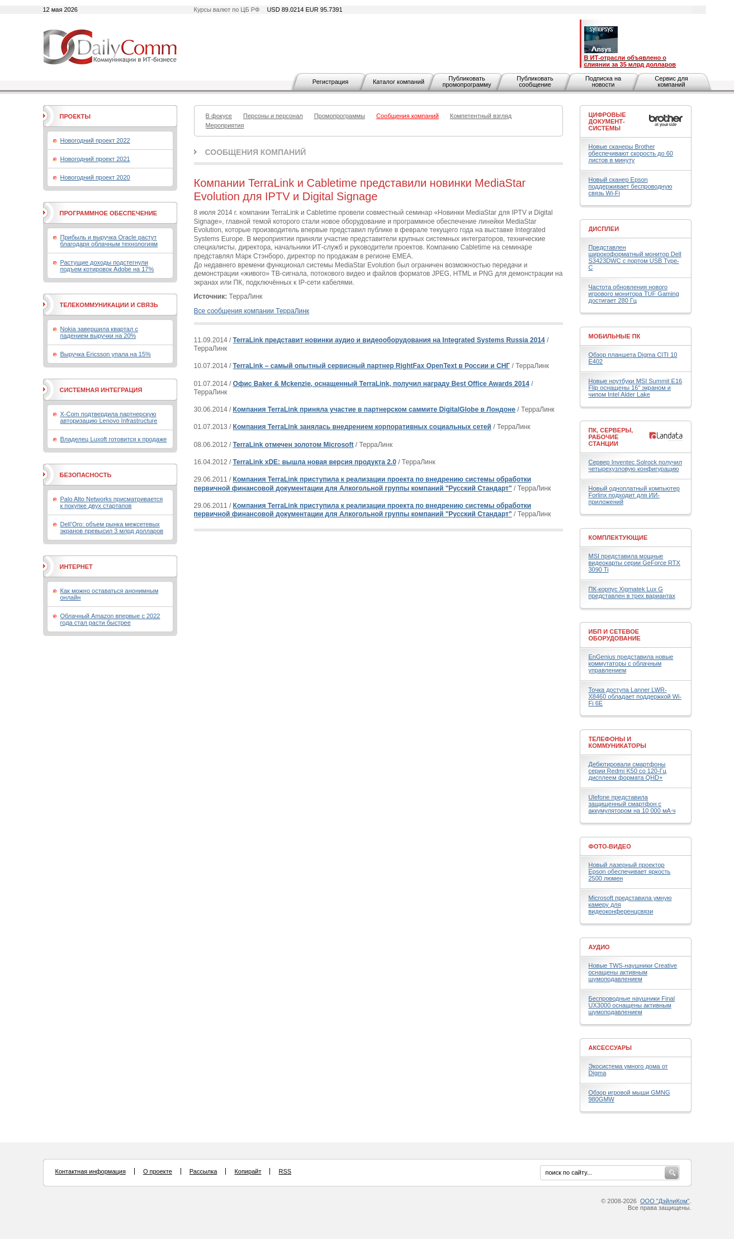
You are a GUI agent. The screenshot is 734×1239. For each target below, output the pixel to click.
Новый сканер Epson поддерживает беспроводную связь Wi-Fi (631, 186)
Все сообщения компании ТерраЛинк (252, 311)
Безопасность (86, 475)
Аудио (599, 947)
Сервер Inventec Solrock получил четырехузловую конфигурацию (636, 465)
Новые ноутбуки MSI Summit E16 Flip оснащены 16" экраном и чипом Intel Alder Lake (636, 388)
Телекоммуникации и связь (109, 304)
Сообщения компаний (255, 152)
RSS (284, 1171)
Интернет (76, 566)
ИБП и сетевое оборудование (615, 635)
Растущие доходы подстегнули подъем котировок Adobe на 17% (107, 265)
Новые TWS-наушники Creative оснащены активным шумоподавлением (633, 972)
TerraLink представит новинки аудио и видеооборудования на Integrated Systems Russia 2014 (389, 340)
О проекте (157, 1171)
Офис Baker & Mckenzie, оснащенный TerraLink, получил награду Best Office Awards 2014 (381, 384)
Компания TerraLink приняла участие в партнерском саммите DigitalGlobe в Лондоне (374, 409)
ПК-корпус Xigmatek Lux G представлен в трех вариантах (632, 592)
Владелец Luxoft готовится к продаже (113, 439)
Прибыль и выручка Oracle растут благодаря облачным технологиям (109, 240)
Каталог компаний (398, 81)
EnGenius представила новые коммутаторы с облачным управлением (631, 663)
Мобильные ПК (615, 336)
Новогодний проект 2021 (95, 159)
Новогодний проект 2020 (95, 177)
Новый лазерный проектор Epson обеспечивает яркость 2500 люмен (630, 871)
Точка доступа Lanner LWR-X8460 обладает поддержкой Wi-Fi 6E (635, 696)
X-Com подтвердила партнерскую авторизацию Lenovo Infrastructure (109, 417)
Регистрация (330, 81)
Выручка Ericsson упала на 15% (105, 354)
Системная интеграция (101, 390)
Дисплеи (604, 228)
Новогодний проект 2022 (95, 140)
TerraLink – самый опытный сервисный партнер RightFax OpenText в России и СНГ (371, 366)
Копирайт (247, 1171)
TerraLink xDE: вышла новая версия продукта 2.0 (314, 462)
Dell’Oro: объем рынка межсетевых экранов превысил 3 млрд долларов (112, 527)
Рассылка (203, 1171)
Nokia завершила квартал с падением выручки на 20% (99, 332)
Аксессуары (610, 1047)
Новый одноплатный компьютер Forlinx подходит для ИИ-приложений (634, 495)
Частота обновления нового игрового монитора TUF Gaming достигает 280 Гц (634, 294)
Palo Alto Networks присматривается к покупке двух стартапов (111, 502)
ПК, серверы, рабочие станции (611, 437)
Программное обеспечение (109, 213)
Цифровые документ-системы (607, 121)
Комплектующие (618, 537)
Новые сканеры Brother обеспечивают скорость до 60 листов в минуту (631, 153)
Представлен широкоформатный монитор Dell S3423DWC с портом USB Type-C (635, 257)
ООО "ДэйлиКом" (664, 1201)
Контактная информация (90, 1171)
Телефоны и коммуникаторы (618, 742)
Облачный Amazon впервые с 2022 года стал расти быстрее (110, 619)
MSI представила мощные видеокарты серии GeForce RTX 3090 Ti (634, 563)
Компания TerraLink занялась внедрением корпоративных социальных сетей (362, 427)
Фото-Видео (610, 846)
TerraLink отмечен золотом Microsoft (293, 445)
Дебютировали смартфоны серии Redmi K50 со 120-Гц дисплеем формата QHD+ (628, 771)
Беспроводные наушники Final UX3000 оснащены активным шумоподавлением (632, 1005)
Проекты (75, 116)
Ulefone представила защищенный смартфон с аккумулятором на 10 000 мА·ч (632, 804)
